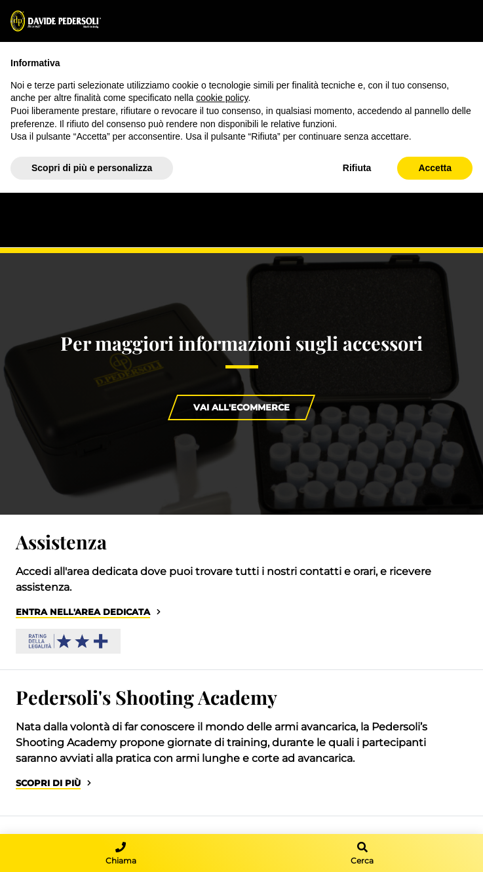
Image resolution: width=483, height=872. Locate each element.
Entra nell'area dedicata (83, 612)
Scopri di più (48, 783)
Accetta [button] (435, 168)
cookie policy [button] (222, 97)
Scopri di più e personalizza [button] (91, 168)
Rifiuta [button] (357, 168)
